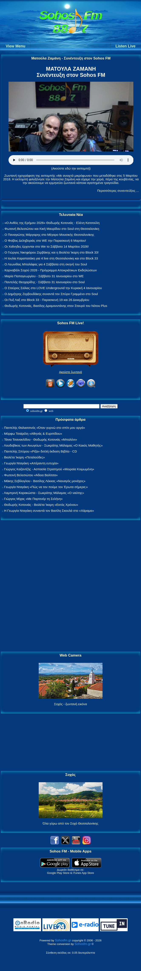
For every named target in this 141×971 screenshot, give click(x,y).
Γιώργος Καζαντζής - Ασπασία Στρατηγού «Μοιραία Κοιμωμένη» (49, 469)
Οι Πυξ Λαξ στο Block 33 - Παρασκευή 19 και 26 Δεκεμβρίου (46, 300)
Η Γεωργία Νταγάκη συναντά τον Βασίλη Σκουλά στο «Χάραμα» (49, 510)
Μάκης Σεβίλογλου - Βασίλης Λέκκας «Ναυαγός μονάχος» (44, 481)
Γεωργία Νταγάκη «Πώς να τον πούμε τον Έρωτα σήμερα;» (46, 487)
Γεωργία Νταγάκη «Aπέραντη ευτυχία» (31, 463)
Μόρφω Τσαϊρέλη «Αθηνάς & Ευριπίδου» (33, 433)
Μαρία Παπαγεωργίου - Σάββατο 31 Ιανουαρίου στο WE (44, 276)
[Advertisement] (71, 586)
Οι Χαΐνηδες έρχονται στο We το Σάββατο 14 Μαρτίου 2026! (46, 246)
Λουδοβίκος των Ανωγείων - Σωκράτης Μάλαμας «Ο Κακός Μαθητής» (53, 445)
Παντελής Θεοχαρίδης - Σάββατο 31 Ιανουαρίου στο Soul (44, 282)
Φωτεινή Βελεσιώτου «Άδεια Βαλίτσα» (31, 475)
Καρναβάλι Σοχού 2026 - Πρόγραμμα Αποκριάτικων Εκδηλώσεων (50, 270)
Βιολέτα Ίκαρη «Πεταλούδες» (24, 457)
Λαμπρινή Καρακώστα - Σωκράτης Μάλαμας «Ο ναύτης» (44, 493)
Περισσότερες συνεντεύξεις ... (118, 190)
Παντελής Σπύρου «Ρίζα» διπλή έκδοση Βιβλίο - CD (40, 451)
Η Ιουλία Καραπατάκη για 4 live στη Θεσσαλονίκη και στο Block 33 (51, 258)
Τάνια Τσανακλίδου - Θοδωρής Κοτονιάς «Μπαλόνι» (40, 439)
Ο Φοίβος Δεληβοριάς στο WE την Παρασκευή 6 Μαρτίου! (45, 240)
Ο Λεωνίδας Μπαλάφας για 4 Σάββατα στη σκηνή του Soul (45, 264)
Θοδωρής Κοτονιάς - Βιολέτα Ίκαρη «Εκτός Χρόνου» (41, 504)
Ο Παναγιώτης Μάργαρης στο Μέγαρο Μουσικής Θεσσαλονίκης (49, 234)
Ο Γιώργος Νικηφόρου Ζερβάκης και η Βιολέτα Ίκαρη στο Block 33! (51, 252)
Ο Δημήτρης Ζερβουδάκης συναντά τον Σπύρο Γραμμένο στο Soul (51, 294)
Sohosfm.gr (63, 940)
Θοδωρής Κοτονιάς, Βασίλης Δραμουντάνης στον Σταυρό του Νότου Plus (55, 306)
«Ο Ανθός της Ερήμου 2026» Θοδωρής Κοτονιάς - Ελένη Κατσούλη (52, 223)
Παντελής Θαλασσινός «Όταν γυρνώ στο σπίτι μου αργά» (44, 427)
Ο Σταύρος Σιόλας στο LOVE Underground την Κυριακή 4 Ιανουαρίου (53, 288)
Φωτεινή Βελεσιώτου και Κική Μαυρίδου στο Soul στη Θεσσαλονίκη (51, 228)
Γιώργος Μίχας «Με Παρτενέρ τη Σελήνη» (33, 499)
